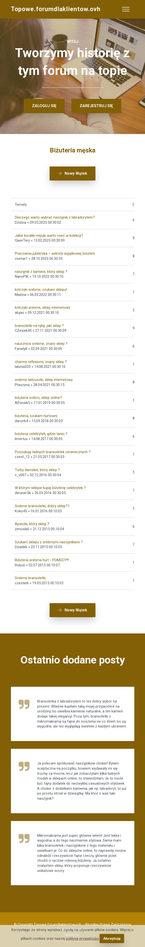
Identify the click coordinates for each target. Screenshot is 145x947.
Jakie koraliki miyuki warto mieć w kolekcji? (49, 235)
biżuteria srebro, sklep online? (38, 397)
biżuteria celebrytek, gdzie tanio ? (41, 434)
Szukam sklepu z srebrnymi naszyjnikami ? (49, 542)
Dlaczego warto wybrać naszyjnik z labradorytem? (55, 217)
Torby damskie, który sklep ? (37, 470)
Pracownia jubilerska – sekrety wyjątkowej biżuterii (55, 253)
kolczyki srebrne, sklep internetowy (42, 307)
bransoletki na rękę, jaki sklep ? (39, 326)
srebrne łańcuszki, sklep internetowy (44, 380)
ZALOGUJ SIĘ (44, 105)
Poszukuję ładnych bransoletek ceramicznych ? (53, 452)
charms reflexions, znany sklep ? (41, 362)
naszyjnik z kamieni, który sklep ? (41, 271)
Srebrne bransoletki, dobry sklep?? (42, 506)
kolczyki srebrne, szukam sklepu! (41, 289)
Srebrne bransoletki (30, 578)
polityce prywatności (82, 938)
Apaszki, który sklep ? (32, 524)
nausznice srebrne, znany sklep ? (41, 343)
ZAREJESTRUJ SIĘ (96, 105)
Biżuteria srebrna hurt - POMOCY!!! (42, 560)
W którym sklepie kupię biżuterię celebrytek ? (50, 488)
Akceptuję (111, 938)
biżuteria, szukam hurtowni (36, 416)
